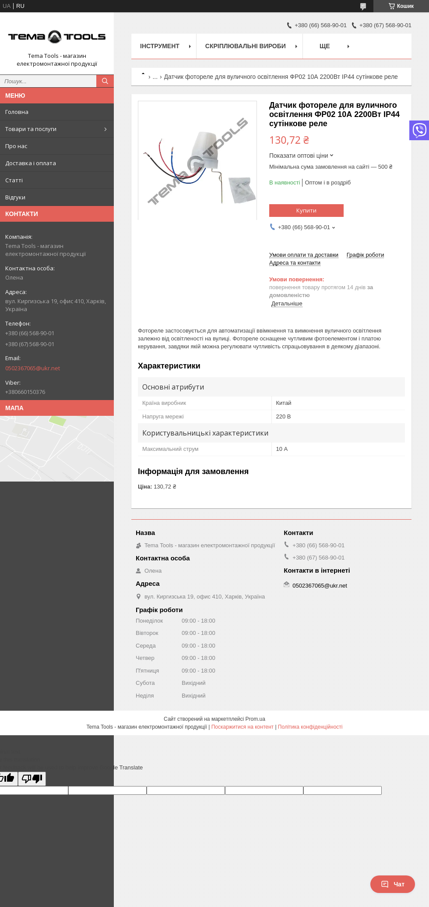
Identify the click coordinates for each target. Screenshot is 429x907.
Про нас (16, 146)
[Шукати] (105, 81)
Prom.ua (255, 719)
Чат (392, 884)
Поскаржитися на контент (242, 727)
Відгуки (15, 197)
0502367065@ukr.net (32, 368)
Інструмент (159, 46)
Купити (306, 210)
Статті (14, 180)
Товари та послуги (30, 129)
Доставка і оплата (30, 163)
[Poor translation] (32, 779)
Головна (16, 112)
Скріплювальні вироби (245, 46)
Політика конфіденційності (310, 727)
